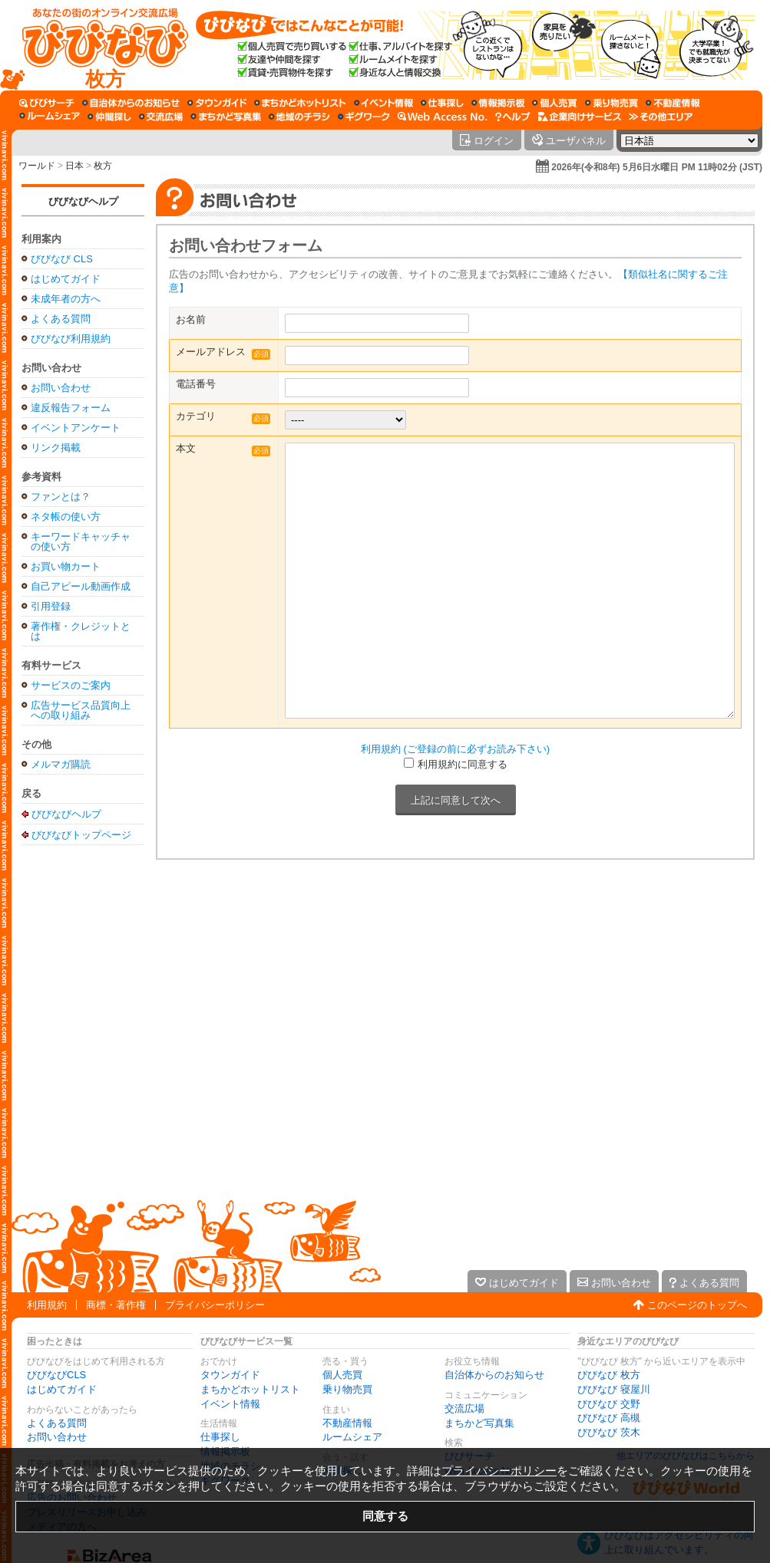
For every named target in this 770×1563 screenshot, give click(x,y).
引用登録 (51, 606)
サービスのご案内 (71, 685)
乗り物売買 (347, 1389)
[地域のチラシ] (299, 116)
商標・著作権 (116, 1305)
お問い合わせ (61, 388)
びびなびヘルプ (83, 201)
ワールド (36, 165)
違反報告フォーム (71, 408)
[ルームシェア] (49, 116)
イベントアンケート (76, 428)
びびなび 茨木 (608, 1432)
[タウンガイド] (216, 102)
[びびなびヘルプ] (512, 116)
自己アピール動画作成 (81, 586)
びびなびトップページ (81, 834)
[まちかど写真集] (225, 116)
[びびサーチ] (46, 102)
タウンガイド (230, 1374)
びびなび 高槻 (608, 1417)
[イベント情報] (383, 102)
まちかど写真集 (479, 1423)
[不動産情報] (673, 102)
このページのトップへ (697, 1305)
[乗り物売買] (611, 102)
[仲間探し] (109, 116)
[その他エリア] (660, 116)
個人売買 (342, 1374)
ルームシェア (352, 1437)
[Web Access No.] (442, 116)
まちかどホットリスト (250, 1389)
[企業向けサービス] (579, 116)
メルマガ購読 (61, 764)
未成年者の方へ (66, 299)
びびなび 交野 (608, 1404)
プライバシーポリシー (215, 1305)
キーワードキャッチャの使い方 (81, 541)
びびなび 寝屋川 (613, 1389)
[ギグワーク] (364, 116)
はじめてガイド (66, 279)
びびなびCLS (56, 1374)
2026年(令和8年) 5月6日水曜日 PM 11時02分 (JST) (656, 167)
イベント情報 (230, 1404)
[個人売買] (554, 102)
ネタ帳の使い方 (66, 517)
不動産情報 (347, 1423)
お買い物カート (66, 566)
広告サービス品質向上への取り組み (81, 710)
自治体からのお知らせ (494, 1374)
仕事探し (220, 1437)
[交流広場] (161, 116)
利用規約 (47, 1305)
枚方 (103, 165)
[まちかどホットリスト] (300, 102)
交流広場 (464, 1408)
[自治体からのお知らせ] (131, 102)
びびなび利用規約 (71, 339)
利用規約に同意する (462, 764)
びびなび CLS (62, 259)
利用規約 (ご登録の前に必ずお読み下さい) (455, 749)
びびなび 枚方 (608, 1374)
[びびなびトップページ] (98, 45)
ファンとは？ (61, 497)
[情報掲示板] (497, 102)
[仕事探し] (442, 102)
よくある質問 (61, 319)
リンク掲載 (56, 447)
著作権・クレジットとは (81, 631)
